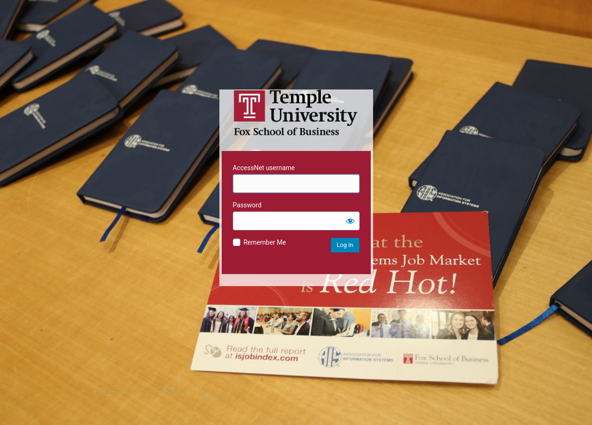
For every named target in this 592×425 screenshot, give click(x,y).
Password (247, 205)
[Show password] (350, 221)
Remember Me (265, 242)
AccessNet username (264, 167)
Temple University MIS (296, 112)
